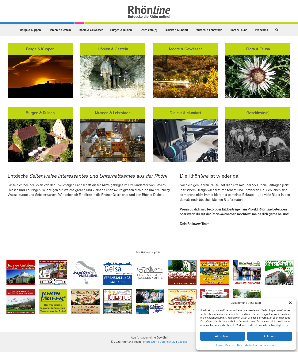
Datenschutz (167, 342)
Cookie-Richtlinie (225, 345)
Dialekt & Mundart (176, 30)
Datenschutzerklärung (249, 345)
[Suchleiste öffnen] (277, 30)
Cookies (182, 342)
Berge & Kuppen (30, 30)
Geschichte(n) (148, 30)
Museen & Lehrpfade (209, 30)
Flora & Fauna (238, 30)
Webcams (261, 30)
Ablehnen (269, 336)
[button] (290, 303)
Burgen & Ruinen (121, 30)
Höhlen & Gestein (59, 30)
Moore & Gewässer (90, 30)
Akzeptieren (222, 336)
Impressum (270, 345)
